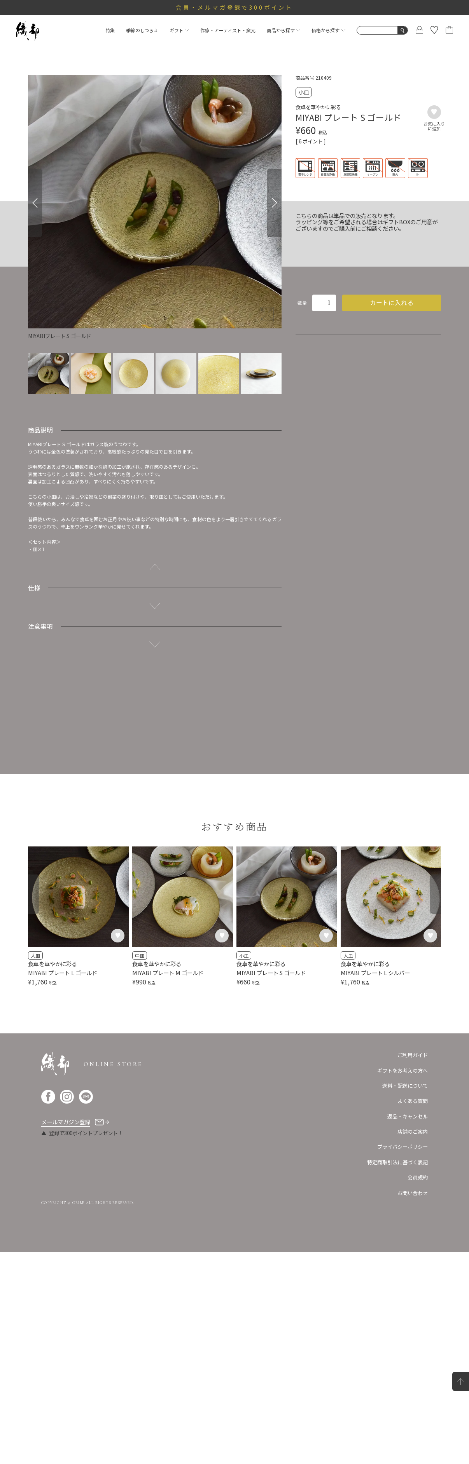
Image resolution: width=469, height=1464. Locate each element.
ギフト (179, 30)
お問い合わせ (412, 1404)
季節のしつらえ (142, 30)
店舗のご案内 (412, 1343)
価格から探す (328, 30)
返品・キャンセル (407, 1328)
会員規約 (418, 1389)
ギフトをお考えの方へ (402, 1282)
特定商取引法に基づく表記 (397, 1374)
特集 (110, 30)
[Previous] (35, 203)
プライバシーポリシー (402, 1359)
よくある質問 (412, 1313)
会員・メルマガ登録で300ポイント (234, 7)
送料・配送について (405, 1297)
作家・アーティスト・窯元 (228, 30)
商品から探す (283, 30)
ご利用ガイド (412, 1267)
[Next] (274, 203)
